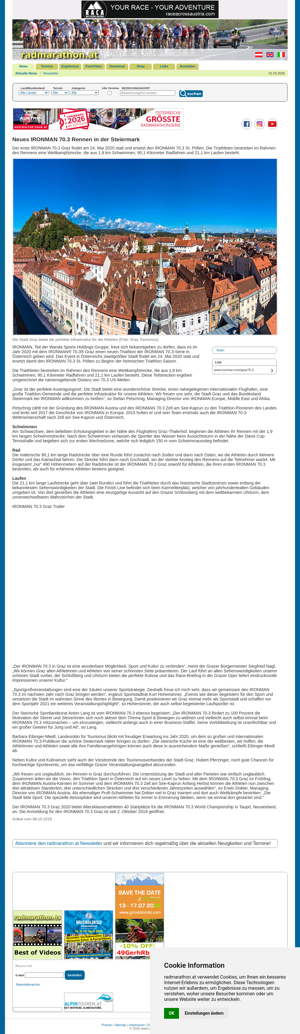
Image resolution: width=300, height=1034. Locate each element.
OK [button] (171, 1013)
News (23, 66)
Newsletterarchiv (28, 984)
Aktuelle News (26, 73)
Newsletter (51, 73)
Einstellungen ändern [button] (204, 1013)
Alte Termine (110, 88)
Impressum (137, 1025)
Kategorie (78, 88)
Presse (107, 1025)
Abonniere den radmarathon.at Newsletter (58, 843)
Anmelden (187, 66)
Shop (141, 66)
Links (164, 66)
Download (117, 66)
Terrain (58, 88)
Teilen (220, 350)
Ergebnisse (70, 66)
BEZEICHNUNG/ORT (136, 88)
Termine (47, 66)
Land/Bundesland (33, 88)
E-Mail (20, 975)
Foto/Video (94, 66)
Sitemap (120, 1025)
